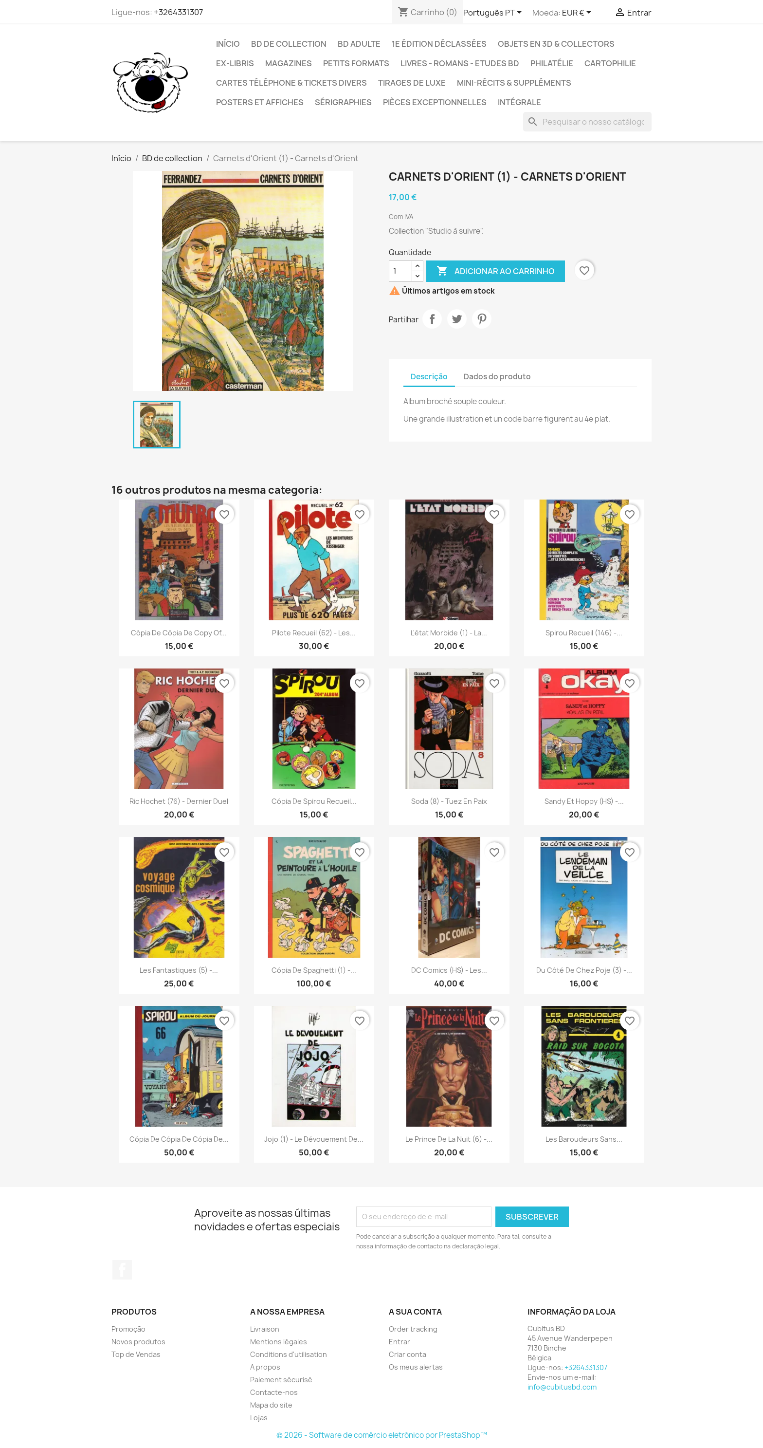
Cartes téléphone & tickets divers (291, 82)
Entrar (399, 1341)
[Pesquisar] (587, 121)
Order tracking (413, 1329)
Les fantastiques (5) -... (179, 970)
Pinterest (481, 319)
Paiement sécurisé (281, 1379)
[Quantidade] (400, 271)
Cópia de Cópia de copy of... (179, 632)
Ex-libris (235, 63)
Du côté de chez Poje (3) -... (584, 970)
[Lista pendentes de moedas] (578, 13)
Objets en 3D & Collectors (556, 43)
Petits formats (356, 63)
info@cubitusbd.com (562, 1387)
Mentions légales (278, 1341)
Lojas (259, 1417)
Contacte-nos (274, 1392)
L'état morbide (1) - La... (449, 632)
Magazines (288, 63)
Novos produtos (138, 1341)
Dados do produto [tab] (497, 376)
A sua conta (415, 1311)
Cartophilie (610, 63)
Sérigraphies (343, 102)
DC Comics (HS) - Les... (449, 970)
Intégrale (519, 102)
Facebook (122, 1270)
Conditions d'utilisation (288, 1354)
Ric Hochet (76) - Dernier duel (178, 801)
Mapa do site (271, 1405)
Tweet (457, 319)
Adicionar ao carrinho (495, 271)
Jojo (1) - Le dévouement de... (313, 1139)
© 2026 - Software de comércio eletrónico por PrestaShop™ (381, 1435)
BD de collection (289, 43)
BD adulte (359, 43)
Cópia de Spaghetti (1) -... (314, 970)
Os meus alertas (416, 1367)
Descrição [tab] (429, 376)
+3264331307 (178, 12)
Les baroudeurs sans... (583, 1139)
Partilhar (432, 319)
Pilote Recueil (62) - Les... (314, 632)
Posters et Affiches (260, 102)
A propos (265, 1367)
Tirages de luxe (412, 82)
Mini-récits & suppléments (514, 82)
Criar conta (407, 1354)
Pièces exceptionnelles (435, 102)
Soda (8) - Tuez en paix (449, 801)
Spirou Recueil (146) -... (583, 632)
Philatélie (551, 63)
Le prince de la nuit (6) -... (448, 1139)
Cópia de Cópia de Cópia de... (179, 1139)
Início (228, 43)
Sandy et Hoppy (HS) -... (584, 801)
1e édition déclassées (439, 43)
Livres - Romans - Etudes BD (459, 63)
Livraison (264, 1329)
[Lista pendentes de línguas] (494, 13)
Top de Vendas (136, 1354)
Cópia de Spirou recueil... (314, 801)
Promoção (128, 1329)
